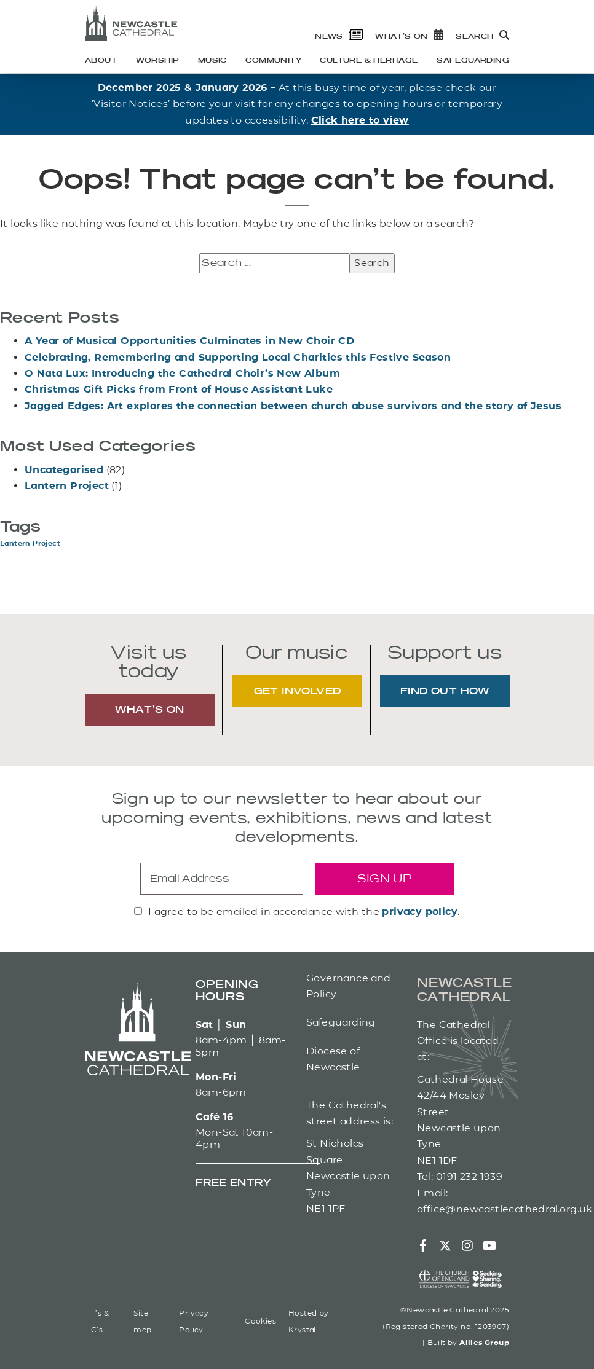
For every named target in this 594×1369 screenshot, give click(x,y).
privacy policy (419, 911)
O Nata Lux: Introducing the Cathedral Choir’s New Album (182, 373)
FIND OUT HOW (444, 692)
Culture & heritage (369, 61)
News (339, 37)
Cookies (260, 1320)
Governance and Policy (348, 986)
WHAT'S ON (149, 710)
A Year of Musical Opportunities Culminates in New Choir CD (189, 341)
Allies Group (484, 1342)
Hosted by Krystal (308, 1320)
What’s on (409, 37)
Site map (142, 1320)
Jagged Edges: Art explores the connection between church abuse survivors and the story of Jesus (293, 406)
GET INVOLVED (297, 692)
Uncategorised (64, 470)
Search (482, 37)
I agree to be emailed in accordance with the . (303, 911)
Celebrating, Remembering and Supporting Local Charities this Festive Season (238, 357)
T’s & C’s (100, 1320)
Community (273, 61)
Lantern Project (67, 486)
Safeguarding (473, 61)
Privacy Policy (193, 1320)
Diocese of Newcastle (333, 1059)
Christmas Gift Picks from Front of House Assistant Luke (179, 389)
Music (212, 61)
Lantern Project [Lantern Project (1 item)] (30, 543)
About (101, 61)
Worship (158, 61)
